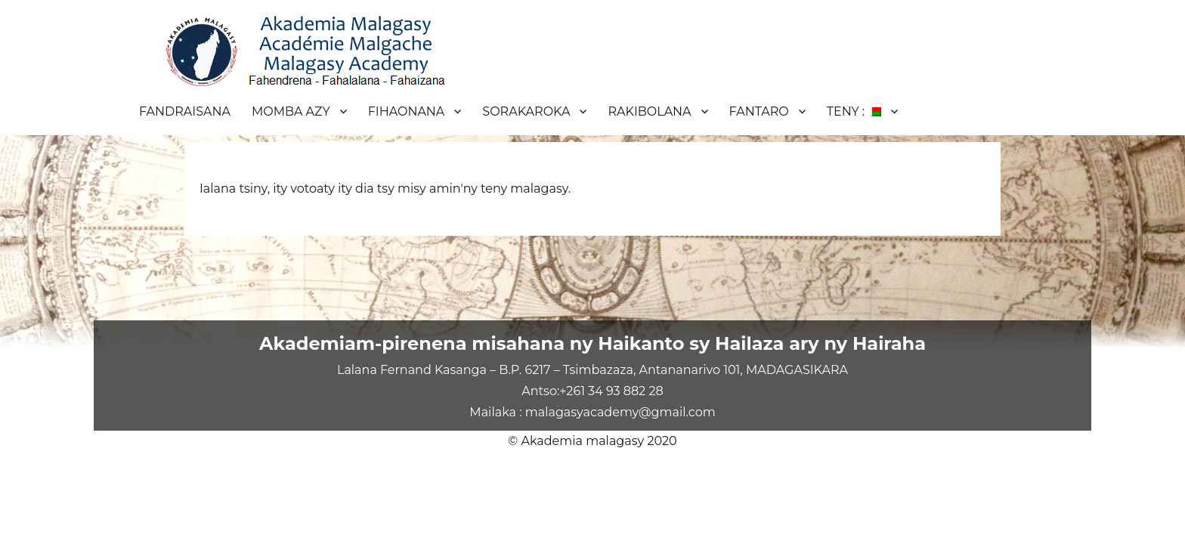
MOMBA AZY (291, 111)
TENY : (854, 111)
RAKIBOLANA (649, 111)
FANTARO (759, 111)
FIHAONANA (406, 111)
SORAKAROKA (526, 111)
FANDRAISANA (185, 111)
